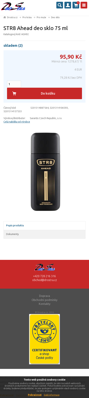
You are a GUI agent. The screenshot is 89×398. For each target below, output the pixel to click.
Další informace (52, 395)
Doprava (44, 295)
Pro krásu (27, 17)
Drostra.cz (12, 17)
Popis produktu (15, 225)
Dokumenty (12, 234)
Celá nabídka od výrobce (17, 121)
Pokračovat (35, 394)
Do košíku (48, 93)
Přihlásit (67, 5)
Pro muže (41, 17)
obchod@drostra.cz (44, 280)
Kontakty (44, 303)
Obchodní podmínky (44, 299)
